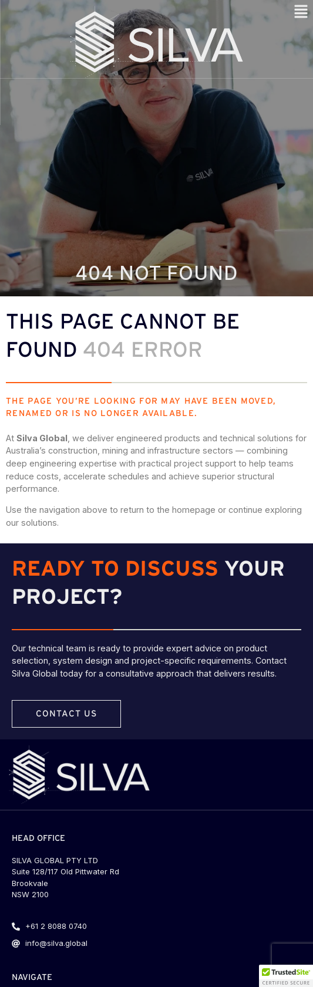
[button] (286, 976)
